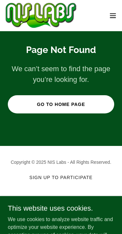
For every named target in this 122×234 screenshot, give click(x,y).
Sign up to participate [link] (60, 177)
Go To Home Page (61, 104)
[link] (41, 16)
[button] (112, 15)
